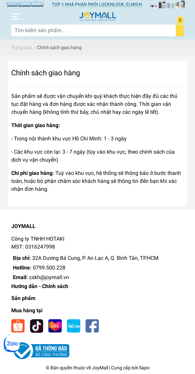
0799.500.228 (49, 267)
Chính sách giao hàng (45, 72)
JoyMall (100, 367)
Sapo (144, 367)
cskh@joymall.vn (49, 277)
